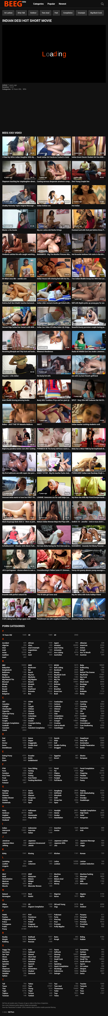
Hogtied (5, 815)
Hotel (82, 815)
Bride (82, 689)
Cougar (83, 718)
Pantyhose (32, 917)
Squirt (30, 966)
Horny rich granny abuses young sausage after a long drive (89, 570)
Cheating (83, 706)
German (5, 793)
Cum (30, 726)
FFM (4, 768)
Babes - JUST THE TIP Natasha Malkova (17, 424)
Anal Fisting (58, 648)
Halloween (32, 811)
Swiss (82, 973)
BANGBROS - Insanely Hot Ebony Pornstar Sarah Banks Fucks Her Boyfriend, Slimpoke (89, 546)
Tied (82, 989)
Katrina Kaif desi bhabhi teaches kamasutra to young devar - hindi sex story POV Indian (19, 303)
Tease (4, 986)
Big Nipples (32, 680)
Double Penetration (87, 745)
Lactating (5, 861)
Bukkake (83, 691)
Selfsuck (57, 952)
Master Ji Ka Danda (9, 230)
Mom (30, 884)
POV (30, 915)
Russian (31, 942)
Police (4, 922)
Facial (56, 768)
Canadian (5, 704)
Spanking (57, 964)
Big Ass (31, 675)
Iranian (56, 830)
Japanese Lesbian (61, 841)
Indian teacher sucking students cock (86, 424)
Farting (31, 771)
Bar (29, 670)
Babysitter (6, 668)
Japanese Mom (8, 843)
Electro (83, 756)
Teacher (83, 984)
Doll (55, 743)
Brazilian (57, 689)
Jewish (31, 846)
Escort (56, 758)
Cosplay (31, 718)
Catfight (5, 706)
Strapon (83, 969)
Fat (55, 771)
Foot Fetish (32, 778)
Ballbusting (84, 668)
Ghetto (30, 793)
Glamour (5, 795)
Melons (83, 879)
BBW (30, 665)
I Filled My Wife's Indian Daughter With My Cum (19, 157)
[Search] (102, 4)
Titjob (30, 991)
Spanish (31, 964)
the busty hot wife (43, 376)
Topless (5, 993)
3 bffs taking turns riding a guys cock (16, 619)
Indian (4, 828)
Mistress (5, 884)
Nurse (56, 896)
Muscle (5, 886)
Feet (56, 13)
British (4, 691)
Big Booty (6, 677)
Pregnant (31, 924)
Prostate (57, 924)
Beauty (56, 672)
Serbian (83, 952)
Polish (30, 922)
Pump (82, 927)
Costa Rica (58, 718)
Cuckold (5, 726)
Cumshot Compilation (36, 728)
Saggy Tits (6, 950)
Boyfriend (32, 689)
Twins (56, 996)
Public (4, 927)
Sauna (56, 950)
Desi (4, 741)
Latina (56, 861)
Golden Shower (8, 798)
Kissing (31, 853)
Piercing (57, 919)
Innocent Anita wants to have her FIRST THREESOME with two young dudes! (19, 497)
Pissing (83, 919)
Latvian (83, 861)
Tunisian (5, 996)
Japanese (32, 841)
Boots (30, 687)
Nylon (82, 896)
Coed (82, 714)
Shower (57, 957)
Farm (4, 771)
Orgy (56, 907)
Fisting (30, 776)
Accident (5, 643)
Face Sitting (32, 768)
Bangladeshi (7, 670)
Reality (4, 937)
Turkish (31, 996)
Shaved (31, 954)
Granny (5, 800)
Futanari (5, 783)
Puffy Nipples (59, 927)
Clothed (31, 714)
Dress (30, 748)
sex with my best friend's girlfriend (85, 376)
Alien (30, 645)
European (83, 758)
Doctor (4, 743)
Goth (56, 798)
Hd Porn (11, 1012)
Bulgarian (6, 694)
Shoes (4, 957)
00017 (39, 424)
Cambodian (58, 702)
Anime (82, 648)
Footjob (57, 778)
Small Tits (84, 959)
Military (57, 881)
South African (85, 962)
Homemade (32, 815)
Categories (38, 4)
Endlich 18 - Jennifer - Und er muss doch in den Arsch (89, 522)
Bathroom (6, 672)
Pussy (4, 929)
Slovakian (32, 959)
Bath (82, 670)
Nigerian (57, 894)
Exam (4, 760)
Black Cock (84, 682)
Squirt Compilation (61, 966)
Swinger (57, 973)
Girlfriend (57, 793)
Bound (4, 689)
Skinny (4, 959)
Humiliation (58, 818)
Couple (5, 721)
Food (4, 778)
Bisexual (5, 682)
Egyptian (57, 756)
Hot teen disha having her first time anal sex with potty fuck (54, 546)
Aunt (30, 655)
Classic (57, 711)
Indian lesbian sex (44, 206)
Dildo (56, 741)
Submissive (58, 971)
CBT (3, 702)
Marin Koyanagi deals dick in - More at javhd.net (19, 522)
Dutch (82, 748)
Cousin (30, 721)
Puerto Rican (33, 927)
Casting (83, 704)
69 (55, 635)
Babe (82, 665)
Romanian (32, 939)
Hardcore (5, 813)
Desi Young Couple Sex (80, 182)
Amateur (57, 645)
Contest (5, 718)
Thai (4, 989)
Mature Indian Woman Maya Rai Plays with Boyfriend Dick (54, 522)
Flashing (57, 776)
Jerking (5, 846)
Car (29, 704)
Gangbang (58, 791)
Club (56, 714)
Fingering (83, 773)
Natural (5, 894)
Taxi (55, 984)
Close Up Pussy (8, 714)
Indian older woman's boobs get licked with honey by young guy (54, 303)
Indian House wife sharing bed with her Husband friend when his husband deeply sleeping (54, 279)
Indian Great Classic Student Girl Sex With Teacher (89, 157)
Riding (82, 937)
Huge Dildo (32, 818)
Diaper (30, 741)
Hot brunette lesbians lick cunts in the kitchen (89, 254)
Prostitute (84, 924)
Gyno (56, 803)
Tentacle (83, 986)
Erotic (30, 758)
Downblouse (7, 748)
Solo (56, 962)
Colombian (32, 716)
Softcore (5, 962)
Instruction (84, 828)
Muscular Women (34, 886)
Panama (83, 915)
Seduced (31, 952)
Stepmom (6, 969)
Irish (82, 830)
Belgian (5, 675)
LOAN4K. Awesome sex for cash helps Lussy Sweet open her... (54, 497)
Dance (30, 738)
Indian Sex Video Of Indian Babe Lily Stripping (54, 327)
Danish (56, 738)
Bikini (82, 680)
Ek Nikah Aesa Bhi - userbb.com (14, 279)
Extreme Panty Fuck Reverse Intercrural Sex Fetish (89, 619)
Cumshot (5, 728)
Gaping (83, 791)
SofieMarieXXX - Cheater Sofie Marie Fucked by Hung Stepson (19, 546)
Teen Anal (45, 13)
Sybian (4, 976)
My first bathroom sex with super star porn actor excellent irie (19, 473)
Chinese (57, 709)
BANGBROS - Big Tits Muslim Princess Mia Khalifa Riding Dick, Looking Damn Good (54, 254)
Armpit (82, 650)
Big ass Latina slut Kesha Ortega (49, 230)
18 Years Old (16, 89)
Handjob (57, 811)
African (31, 643)
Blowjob (31, 684)
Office (4, 904)
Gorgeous (32, 798)
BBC (3, 665)
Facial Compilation (87, 768)
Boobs (4, 687)
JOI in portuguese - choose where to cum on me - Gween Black (19, 570)
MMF (30, 874)
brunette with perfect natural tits (14, 595)
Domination (84, 743)
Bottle (82, 687)
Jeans (82, 843)
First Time (6, 776)
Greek (30, 800)
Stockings (58, 969)
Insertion (57, 828)
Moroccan (84, 884)
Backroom (32, 668)
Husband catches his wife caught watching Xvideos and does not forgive (19, 254)
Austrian (83, 655)
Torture (31, 993)
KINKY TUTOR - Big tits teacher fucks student (54, 473)
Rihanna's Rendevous (45, 352)
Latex (30, 861)
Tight (4, 991)
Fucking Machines (35, 780)
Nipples (83, 894)
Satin (30, 950)
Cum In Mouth (59, 726)
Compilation (67, 13)
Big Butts (31, 677)
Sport (4, 966)
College (5, 716)
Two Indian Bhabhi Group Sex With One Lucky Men (89, 279)
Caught (31, 706)
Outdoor (33, 13)
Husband (5, 820)
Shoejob (83, 954)
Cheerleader (7, 709)
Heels (30, 813)
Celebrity (57, 706)
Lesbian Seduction (87, 864)
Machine (57, 874)
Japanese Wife (59, 843)
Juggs (82, 846)
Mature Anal (58, 879)
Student (31, 971)
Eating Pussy (7, 756)
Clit (81, 711)
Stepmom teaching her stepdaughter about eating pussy (19, 182)
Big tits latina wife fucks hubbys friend (86, 595)
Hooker (57, 815)
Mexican (5, 881)
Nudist (30, 896)
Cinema (31, 711)
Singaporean (85, 957)
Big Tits (57, 680)
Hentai (56, 813)
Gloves (82, 795)
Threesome (58, 989)
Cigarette (5, 711)
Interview (31, 830)
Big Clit (57, 677)
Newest (62, 4)
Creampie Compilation (10, 723)
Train (82, 993)
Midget (31, 881)
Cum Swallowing (86, 726)
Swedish (5, 973)
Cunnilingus (58, 728)
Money (56, 884)
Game (30, 791)
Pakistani (57, 915)
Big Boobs (84, 675)
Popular (51, 4)
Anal (4, 648)
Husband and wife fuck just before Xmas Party (89, 230)
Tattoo (30, 984)
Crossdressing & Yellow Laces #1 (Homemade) (54, 570)
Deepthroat (84, 738)
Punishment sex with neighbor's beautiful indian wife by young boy (54, 619)
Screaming (84, 950)
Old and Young (59, 904)
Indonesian (32, 828)
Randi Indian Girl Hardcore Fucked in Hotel (53, 157)
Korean (83, 853)
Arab (4, 650)
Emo (4, 758)
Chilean (31, 709)
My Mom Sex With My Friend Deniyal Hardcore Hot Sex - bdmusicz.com (89, 497)
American (83, 645)
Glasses (31, 795)
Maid (4, 877)
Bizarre (31, 682)
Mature (31, 879)
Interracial (6, 830)
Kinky (4, 853)
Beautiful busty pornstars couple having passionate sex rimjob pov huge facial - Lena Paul (89, 327)
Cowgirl (57, 721)
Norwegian (6, 896)
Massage (83, 877)
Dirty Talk (21, 13)
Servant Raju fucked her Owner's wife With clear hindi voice (19, 327)
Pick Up (31, 919)
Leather (5, 864)
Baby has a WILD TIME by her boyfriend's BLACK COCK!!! (89, 449)
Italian (30, 833)
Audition (5, 655)
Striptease (6, 971)
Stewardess (32, 969)
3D (29, 635)
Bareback (57, 670)
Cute (82, 728)
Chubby (83, 709)
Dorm (4, 745)
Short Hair (32, 957)
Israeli (4, 833)
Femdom (5, 773)
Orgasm (5, 907)
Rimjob (5, 939)
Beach (30, 672)
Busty (82, 694)
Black (56, 682)
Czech (4, 730)
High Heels (84, 813)
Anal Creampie (33, 648)
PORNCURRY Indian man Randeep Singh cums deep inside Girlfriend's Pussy (89, 473)
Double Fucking (60, 745)
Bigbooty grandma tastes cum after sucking (18, 449)
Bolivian (57, 684)
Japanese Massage (87, 841)
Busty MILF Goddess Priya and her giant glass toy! (54, 400)
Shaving (57, 954)
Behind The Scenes (87, 672)
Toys (56, 993)
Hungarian (84, 818)
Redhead (31, 937)
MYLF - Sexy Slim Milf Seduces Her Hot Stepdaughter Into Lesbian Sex (89, 400)
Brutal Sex (58, 691)
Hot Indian (76, 206)
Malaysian (32, 877)
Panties (5, 917)
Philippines (6, 919)
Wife (24, 89)
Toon (82, 991)
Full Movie (58, 780)
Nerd (30, 894)
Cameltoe (83, 702)
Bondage (83, 684)
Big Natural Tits (8, 680)
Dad (3, 738)
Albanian (83, 643)
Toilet (56, 991)
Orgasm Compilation (36, 907)
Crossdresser (85, 723)
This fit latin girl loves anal (47, 595)
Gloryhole (57, 795)
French (4, 780)
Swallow (83, 971)
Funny (82, 780)
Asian (4, 653)
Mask (56, 877)
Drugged (57, 748)
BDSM (56, 665)
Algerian (5, 645)
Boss (56, 687)
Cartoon (57, 704)
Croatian (57, 723)
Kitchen (57, 853)
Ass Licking (58, 653)
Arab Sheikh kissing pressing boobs (15, 400)
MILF (4, 874)
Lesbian (57, 864)
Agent (56, 643)
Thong (30, 989)
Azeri (4, 657)
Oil (29, 904)
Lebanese (32, 864)
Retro (56, 937)
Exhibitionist (33, 760)
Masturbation (7, 879)
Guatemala (6, 803)
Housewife (6, 818)
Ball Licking (58, 668)
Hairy (4, 811)
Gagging (5, 791)
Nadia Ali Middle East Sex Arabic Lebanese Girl (89, 352)
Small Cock (58, 959)
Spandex (5, 964)
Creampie (81, 13)
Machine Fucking (86, 874)
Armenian (57, 650)
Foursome (84, 778)
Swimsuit (31, 973)
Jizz (55, 846)
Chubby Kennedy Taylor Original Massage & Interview (19, 206)
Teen (30, 986)
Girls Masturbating (87, 793)
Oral (81, 904)
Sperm (82, 964)
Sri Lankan (8, 13)
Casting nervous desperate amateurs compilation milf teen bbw (54, 182)
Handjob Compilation (88, 811)
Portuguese (6, 924)
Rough (56, 939)
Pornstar (83, 922)
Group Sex (58, 800)
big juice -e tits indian (10, 376)
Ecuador (31, 756)
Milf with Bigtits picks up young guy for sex (88, 303)
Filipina (57, 773)
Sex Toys (5, 954)
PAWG (4, 915)
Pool (56, 922)
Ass (29, 653)
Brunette (31, 691)
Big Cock (83, 677)
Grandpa (83, 798)
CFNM (30, 702)
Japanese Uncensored (36, 843)
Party (56, 917)
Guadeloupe (84, 800)
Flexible (83, 776)
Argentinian (32, 650)
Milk (81, 881)
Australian (58, 655)
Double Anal (32, 745)
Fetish (30, 773)
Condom (83, 716)
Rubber (83, 939)
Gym (30, 803)
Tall (3, 984)
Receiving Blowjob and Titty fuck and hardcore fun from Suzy (19, 352)
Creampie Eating (34, 723)
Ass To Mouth (85, 653)
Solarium (31, 962)
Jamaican (6, 841)
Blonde (5, 684)
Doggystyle (32, 743)
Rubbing (5, 942)
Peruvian (83, 917)
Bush (56, 694)
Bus (29, 694)
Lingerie (5, 866)
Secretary (6, 952)
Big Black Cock (96, 13)
